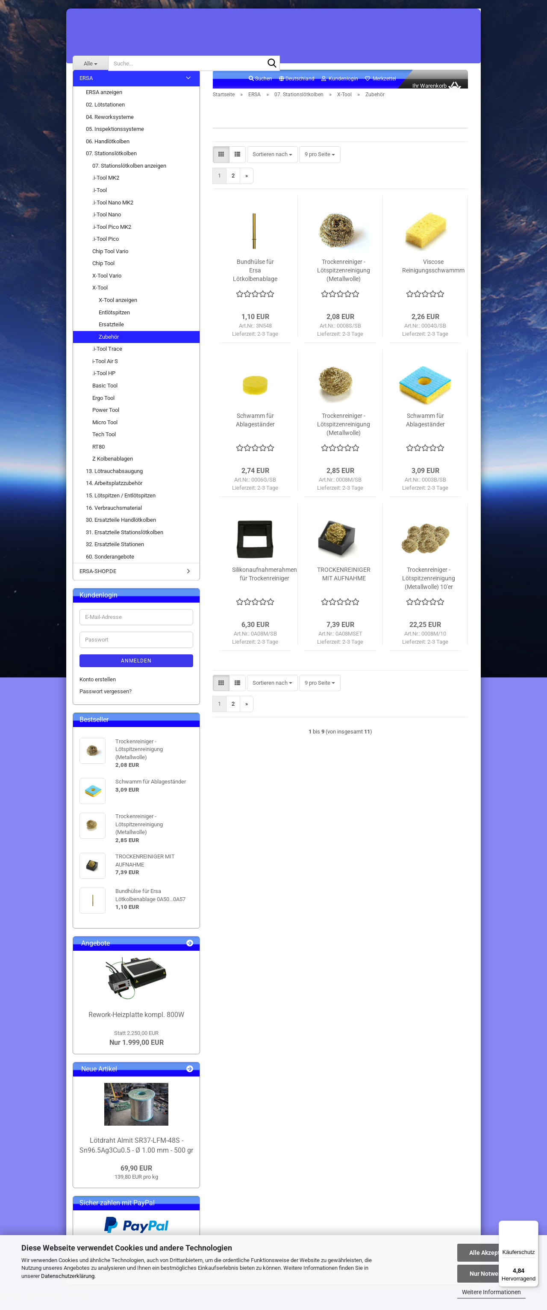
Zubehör (109, 346)
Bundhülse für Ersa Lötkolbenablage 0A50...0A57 (255, 280)
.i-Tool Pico (105, 248)
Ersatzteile (111, 334)
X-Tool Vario (106, 285)
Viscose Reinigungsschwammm (433, 275)
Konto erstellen (97, 689)
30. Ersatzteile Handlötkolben (121, 529)
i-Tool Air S (105, 370)
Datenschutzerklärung (67, 1276)
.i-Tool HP (103, 383)
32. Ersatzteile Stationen (115, 553)
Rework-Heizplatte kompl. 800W (136, 1024)
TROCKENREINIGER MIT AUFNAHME (344, 583)
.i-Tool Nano (106, 224)
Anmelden (136, 670)
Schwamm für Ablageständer (255, 429)
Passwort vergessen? (105, 701)
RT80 (98, 456)
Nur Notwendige (492, 1273)
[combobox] (272, 164)
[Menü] (533, 1226)
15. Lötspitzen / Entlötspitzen (121, 505)
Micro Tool (105, 432)
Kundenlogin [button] (339, 88)
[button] (297, 88)
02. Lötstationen (105, 114)
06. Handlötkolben (107, 151)
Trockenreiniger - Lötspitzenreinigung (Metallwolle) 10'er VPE (428, 588)
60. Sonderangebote (110, 566)
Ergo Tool (103, 407)
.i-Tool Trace (107, 358)
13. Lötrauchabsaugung (114, 480)
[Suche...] (90, 63)
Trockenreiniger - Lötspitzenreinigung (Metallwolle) (343, 280)
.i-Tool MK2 (105, 187)
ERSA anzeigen (104, 102)
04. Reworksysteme (110, 126)
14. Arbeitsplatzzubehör (114, 493)
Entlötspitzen (114, 322)
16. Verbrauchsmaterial (114, 517)
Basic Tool (105, 395)
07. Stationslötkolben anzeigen (129, 175)
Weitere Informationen (491, 1292)
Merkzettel (380, 88)
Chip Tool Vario (110, 260)
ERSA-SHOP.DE (97, 581)
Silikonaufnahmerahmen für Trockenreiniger (264, 583)
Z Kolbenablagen (112, 468)
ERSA (86, 87)
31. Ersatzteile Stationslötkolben (124, 541)
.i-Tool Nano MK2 (112, 212)
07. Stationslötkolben (111, 163)
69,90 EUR (136, 1178)
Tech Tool (104, 444)
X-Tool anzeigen (118, 309)
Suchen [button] (260, 88)
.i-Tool (99, 199)
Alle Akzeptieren (491, 1252)
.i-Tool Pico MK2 (111, 236)
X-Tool (100, 297)
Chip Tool (103, 272)
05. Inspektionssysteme (115, 138)
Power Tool (105, 419)
